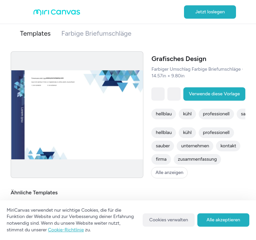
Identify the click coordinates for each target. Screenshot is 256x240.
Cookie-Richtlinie (66, 230)
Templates (35, 33)
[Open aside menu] (26, 12)
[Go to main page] (56, 14)
